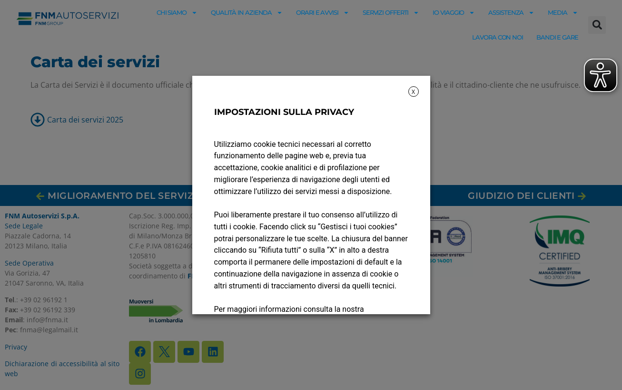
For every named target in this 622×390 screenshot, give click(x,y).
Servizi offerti (391, 13)
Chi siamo (177, 13)
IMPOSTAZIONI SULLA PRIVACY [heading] (284, 112)
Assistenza (511, 13)
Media (563, 13)
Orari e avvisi (322, 13)
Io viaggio (454, 13)
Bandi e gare (557, 37)
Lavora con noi (497, 37)
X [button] (413, 92)
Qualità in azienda (247, 13)
